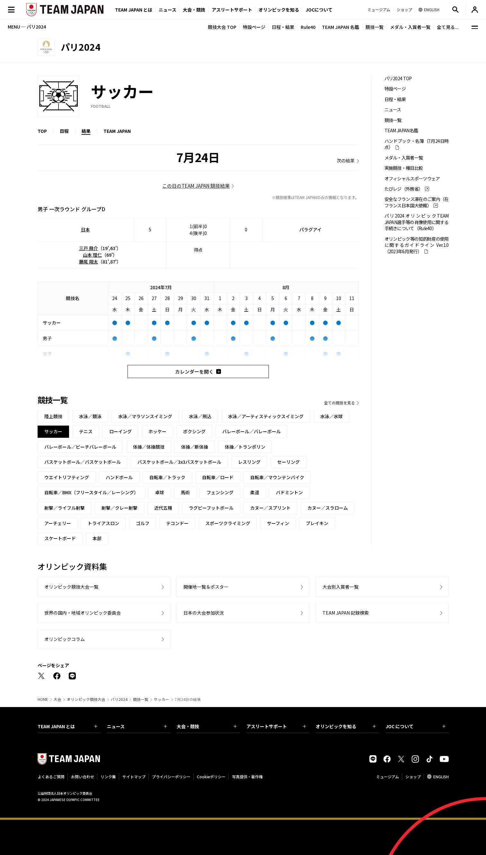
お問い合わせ (82, 776)
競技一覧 (375, 27)
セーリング (288, 462)
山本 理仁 (92, 255)
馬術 (185, 492)
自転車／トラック (167, 477)
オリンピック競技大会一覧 (71, 586)
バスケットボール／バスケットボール (82, 462)
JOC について (415, 726)
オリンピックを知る (279, 9)
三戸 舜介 (88, 248)
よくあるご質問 (51, 776)
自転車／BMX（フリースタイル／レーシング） (91, 492)
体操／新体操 (194, 447)
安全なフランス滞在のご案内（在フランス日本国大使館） (416, 202)
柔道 (254, 492)
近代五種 (163, 508)
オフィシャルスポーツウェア (412, 179)
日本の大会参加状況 (203, 612)
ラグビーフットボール (211, 508)
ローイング (120, 431)
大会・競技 (207, 726)
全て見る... (448, 27)
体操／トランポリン (245, 447)
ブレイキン (317, 523)
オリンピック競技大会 (86, 699)
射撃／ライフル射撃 (64, 508)
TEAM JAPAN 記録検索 (346, 612)
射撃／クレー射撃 (119, 508)
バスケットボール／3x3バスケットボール (179, 462)
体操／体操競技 (148, 447)
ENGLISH (441, 776)
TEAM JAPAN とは (68, 726)
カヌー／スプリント (270, 508)
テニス (86, 431)
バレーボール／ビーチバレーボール (80, 447)
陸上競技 (53, 416)
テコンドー (177, 523)
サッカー (161, 699)
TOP (42, 131)
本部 (97, 538)
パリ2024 (119, 699)
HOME (43, 699)
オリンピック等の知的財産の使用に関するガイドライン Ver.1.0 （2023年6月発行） (416, 245)
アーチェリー (57, 523)
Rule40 (308, 27)
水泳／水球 (331, 416)
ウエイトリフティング (66, 477)
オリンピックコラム (64, 639)
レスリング (249, 462)
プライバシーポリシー (171, 776)
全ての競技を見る (339, 402)
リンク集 (108, 776)
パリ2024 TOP (398, 78)
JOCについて (318, 9)
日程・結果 (283, 27)
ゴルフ (142, 523)
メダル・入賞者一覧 (410, 27)
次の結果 (346, 160)
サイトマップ (134, 776)
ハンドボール (119, 477)
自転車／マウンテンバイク (277, 477)
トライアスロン (103, 523)
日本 (85, 229)
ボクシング (194, 431)
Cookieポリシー (211, 776)
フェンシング (220, 492)
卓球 (159, 492)
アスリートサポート (232, 9)
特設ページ (254, 27)
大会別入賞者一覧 (340, 586)
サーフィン (278, 523)
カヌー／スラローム (327, 508)
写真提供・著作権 (247, 776)
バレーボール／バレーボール (251, 431)
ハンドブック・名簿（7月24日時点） (416, 144)
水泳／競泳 (90, 416)
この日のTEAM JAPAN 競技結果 (196, 185)
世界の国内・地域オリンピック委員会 (82, 612)
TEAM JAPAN (117, 131)
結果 (86, 131)
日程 (64, 131)
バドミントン (289, 492)
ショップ (413, 776)
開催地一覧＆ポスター (205, 586)
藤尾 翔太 (88, 261)
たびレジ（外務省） (403, 189)
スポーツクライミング (227, 523)
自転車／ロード (218, 477)
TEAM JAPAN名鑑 (401, 130)
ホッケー (157, 431)
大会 (57, 699)
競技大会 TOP (222, 27)
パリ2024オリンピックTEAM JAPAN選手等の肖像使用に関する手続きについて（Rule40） (416, 222)
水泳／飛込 (200, 416)
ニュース (167, 9)
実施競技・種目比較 (403, 168)
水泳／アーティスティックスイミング (266, 416)
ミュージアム (387, 776)
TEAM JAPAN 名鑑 (340, 27)
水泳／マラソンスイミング (145, 416)
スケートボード (60, 538)
